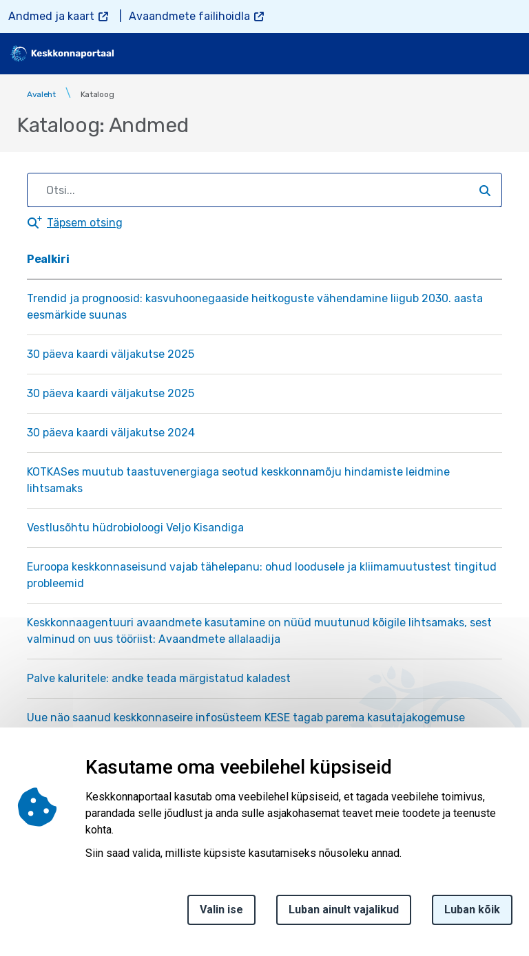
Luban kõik (472, 917)
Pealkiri (48, 259)
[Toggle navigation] (508, 53)
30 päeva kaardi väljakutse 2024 (111, 432)
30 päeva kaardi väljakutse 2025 (110, 354)
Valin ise (221, 917)
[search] (471, 53)
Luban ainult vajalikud (344, 917)
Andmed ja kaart (51, 16)
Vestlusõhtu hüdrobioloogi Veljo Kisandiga (135, 527)
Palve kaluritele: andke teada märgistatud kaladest (159, 678)
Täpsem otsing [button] (85, 222)
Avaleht (41, 94)
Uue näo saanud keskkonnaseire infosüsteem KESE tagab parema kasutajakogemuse (246, 717)
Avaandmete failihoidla (189, 16)
